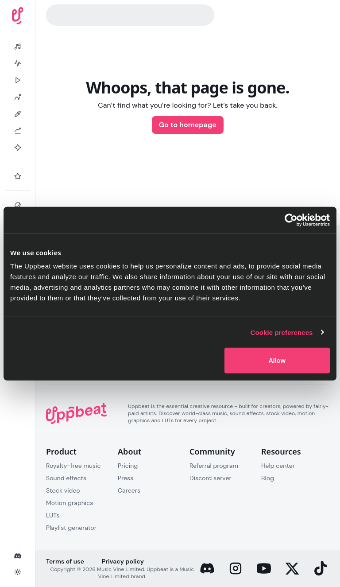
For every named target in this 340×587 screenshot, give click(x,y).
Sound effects (66, 478)
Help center (278, 466)
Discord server (210, 478)
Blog (267, 478)
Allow (277, 360)
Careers (129, 490)
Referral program (213, 466)
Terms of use (65, 561)
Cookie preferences (282, 332)
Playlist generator (71, 528)
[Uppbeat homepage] (17, 15)
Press (125, 478)
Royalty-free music (73, 466)
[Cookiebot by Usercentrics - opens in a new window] (291, 219)
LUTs (52, 515)
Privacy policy (123, 561)
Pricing (128, 466)
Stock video (63, 490)
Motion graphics (69, 503)
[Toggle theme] (18, 572)
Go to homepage (187, 124)
